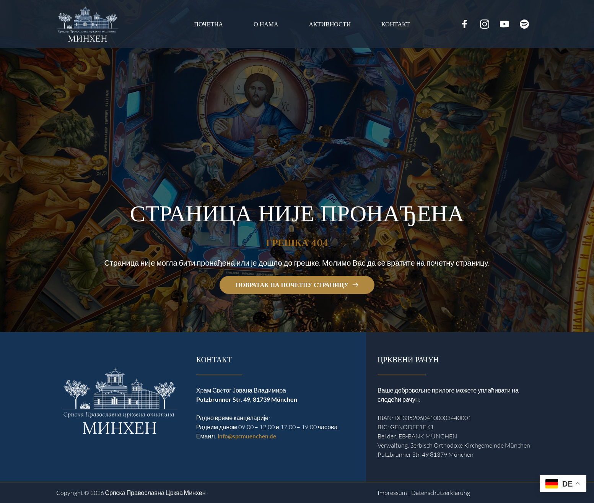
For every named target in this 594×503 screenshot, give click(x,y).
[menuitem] (208, 24)
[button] (17, 486)
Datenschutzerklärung (440, 493)
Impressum (392, 493)
